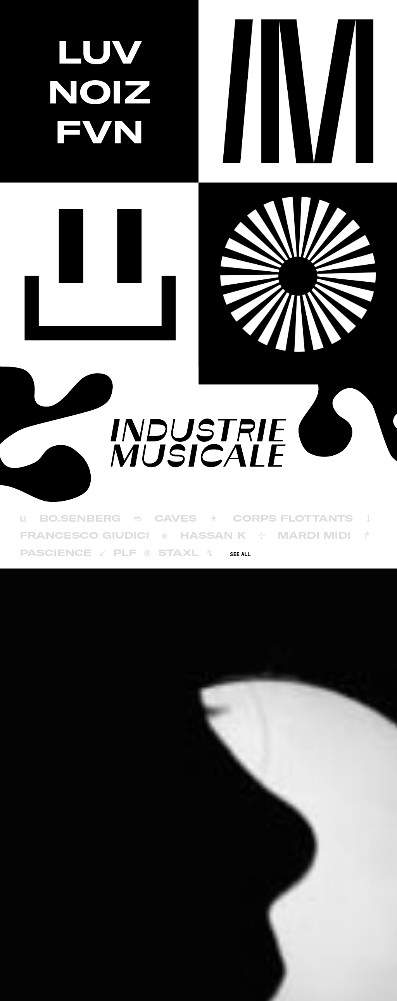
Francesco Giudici (84, 535)
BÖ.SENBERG (80, 518)
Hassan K (213, 535)
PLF (124, 552)
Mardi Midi (314, 535)
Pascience (55, 552)
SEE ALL (240, 554)
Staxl (178, 552)
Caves (176, 518)
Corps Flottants (293, 518)
